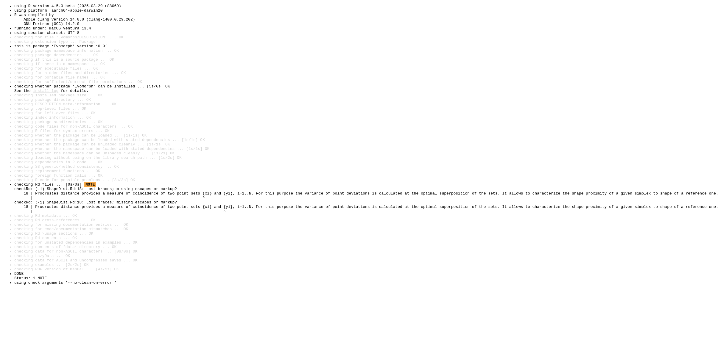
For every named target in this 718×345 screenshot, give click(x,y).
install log (45, 108)
